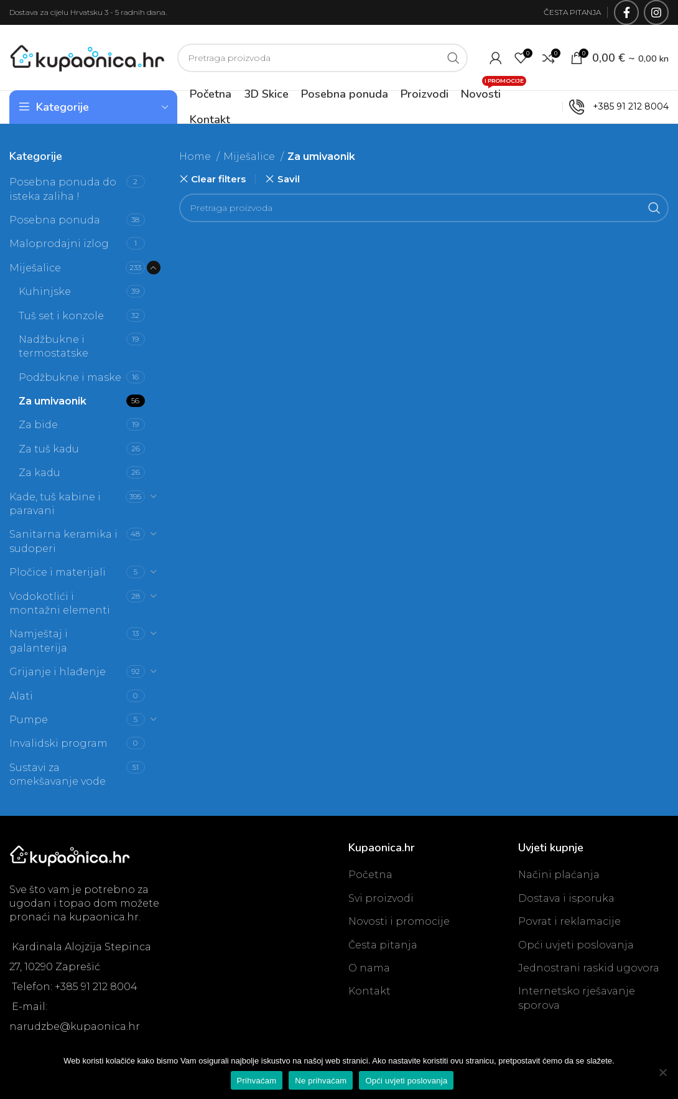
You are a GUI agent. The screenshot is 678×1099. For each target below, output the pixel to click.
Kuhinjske (45, 291)
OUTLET (534, 106)
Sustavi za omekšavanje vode (57, 774)
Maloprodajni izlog (59, 244)
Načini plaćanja (559, 875)
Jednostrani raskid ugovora (588, 968)
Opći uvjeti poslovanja (576, 945)
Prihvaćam (257, 1080)
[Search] (322, 58)
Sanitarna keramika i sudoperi (63, 541)
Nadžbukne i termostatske (53, 346)
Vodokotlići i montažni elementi (59, 603)
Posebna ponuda (54, 220)
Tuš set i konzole (61, 316)
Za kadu (39, 473)
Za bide (38, 425)
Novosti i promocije (399, 921)
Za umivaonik (52, 401)
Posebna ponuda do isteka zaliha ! (62, 189)
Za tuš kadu (49, 449)
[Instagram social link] (656, 12)
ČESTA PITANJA (572, 12)
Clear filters (218, 179)
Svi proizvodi (381, 898)
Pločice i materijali (57, 572)
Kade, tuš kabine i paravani (55, 504)
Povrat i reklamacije (569, 921)
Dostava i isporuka (566, 898)
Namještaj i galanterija (38, 640)
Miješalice (35, 268)
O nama (369, 968)
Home (196, 156)
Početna (370, 875)
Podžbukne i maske (70, 377)
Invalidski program (58, 743)
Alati (21, 696)
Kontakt (369, 991)
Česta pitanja (382, 945)
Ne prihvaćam (320, 1080)
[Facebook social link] (626, 12)
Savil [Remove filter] (288, 179)
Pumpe (28, 720)
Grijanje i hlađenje (57, 672)
